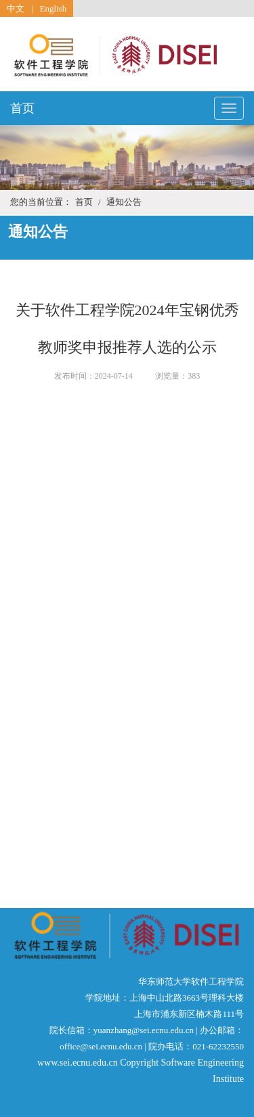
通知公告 (124, 202)
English (53, 8)
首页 (22, 108)
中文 (15, 8)
